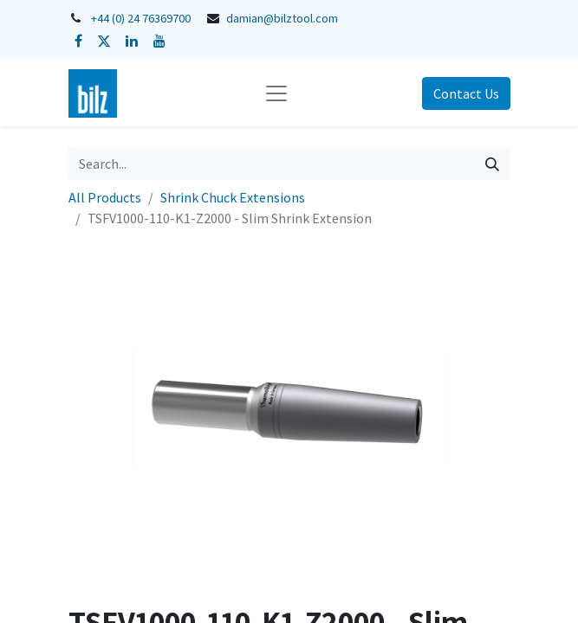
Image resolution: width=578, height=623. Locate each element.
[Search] (492, 163)
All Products (104, 197)
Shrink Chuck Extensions (232, 197)
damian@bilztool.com (282, 18)
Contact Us (466, 93)
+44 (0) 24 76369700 (141, 18)
